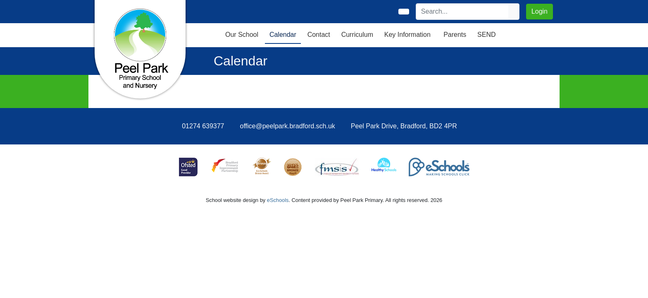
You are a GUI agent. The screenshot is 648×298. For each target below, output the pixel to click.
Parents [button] (454, 34)
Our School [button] (241, 34)
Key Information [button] (407, 34)
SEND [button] (486, 34)
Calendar (282, 34)
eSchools (278, 200)
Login (539, 11)
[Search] (462, 11)
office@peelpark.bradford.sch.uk (287, 126)
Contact (318, 34)
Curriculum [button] (357, 34)
